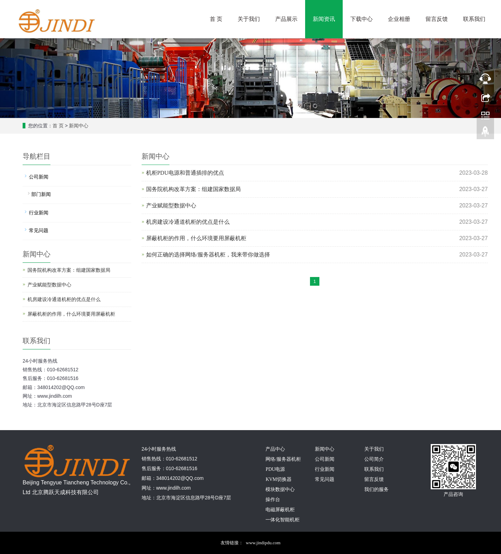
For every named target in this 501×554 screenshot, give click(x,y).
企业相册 (399, 19)
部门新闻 (41, 194)
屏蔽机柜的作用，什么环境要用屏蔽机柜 (196, 238)
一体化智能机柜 (282, 519)
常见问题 (38, 230)
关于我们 (249, 19)
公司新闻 (38, 177)
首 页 (216, 19)
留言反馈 (437, 19)
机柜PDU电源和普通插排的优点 (185, 173)
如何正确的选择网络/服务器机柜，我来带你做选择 (208, 255)
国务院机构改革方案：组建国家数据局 (193, 189)
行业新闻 (38, 212)
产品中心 (275, 449)
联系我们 (474, 19)
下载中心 (361, 19)
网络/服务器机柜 (283, 459)
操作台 (272, 499)
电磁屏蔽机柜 (280, 509)
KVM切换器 (278, 479)
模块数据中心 (280, 489)
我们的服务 (376, 489)
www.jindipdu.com (263, 542)
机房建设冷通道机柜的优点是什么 (188, 222)
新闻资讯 (324, 19)
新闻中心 (78, 125)
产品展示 (286, 19)
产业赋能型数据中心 (171, 205)
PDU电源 (275, 469)
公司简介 (374, 459)
